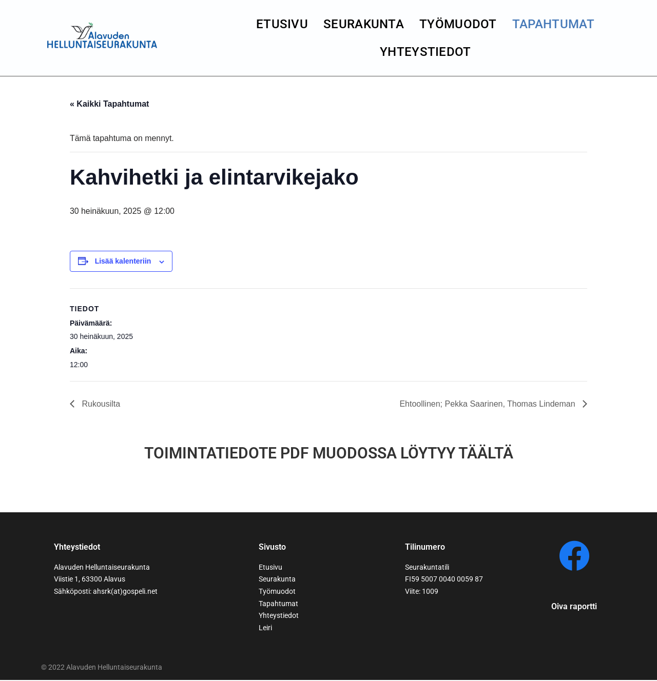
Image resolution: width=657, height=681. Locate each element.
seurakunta (363, 24)
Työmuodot (458, 24)
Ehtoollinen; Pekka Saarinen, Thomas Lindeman (488, 403)
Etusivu (282, 24)
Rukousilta (100, 403)
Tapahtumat (553, 24)
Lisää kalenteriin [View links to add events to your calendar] (123, 261)
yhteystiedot (425, 52)
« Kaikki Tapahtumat (109, 103)
